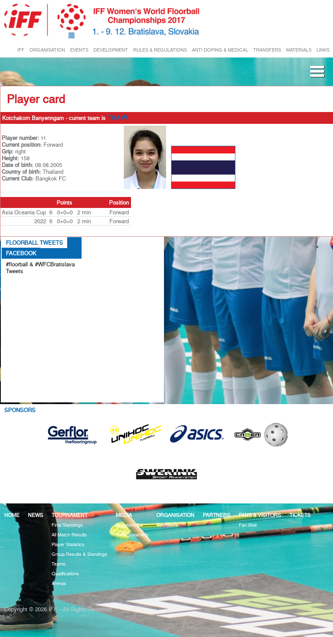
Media (124, 515)
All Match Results (69, 535)
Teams (59, 564)
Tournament (69, 515)
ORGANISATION (47, 50)
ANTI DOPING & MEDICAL (220, 50)
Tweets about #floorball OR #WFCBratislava (36, 284)
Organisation (175, 515)
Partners (216, 515)
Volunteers (167, 525)
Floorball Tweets (34, 242)
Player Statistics (68, 544)
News (35, 515)
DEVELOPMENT (110, 50)
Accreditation (129, 525)
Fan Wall (248, 525)
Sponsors (19, 410)
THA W (117, 118)
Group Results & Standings (79, 554)
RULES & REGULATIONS (160, 50)
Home (11, 515)
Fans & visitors (260, 515)
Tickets (300, 515)
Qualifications (65, 574)
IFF (21, 50)
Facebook (21, 253)
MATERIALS (298, 50)
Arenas (59, 583)
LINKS (323, 50)
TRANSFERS (267, 50)
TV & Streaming (132, 535)
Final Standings (67, 525)
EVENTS (79, 50)
